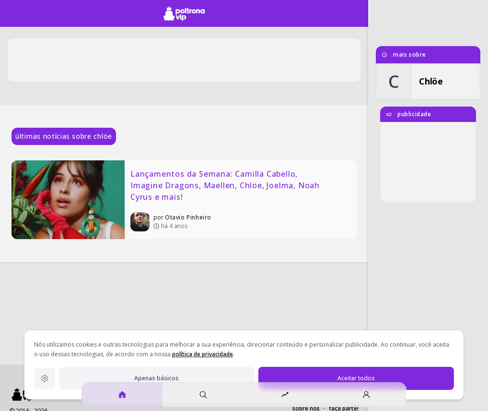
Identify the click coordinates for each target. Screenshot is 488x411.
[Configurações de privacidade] (44, 378)
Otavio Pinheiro (188, 217)
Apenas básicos (156, 378)
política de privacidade (202, 354)
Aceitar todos (356, 378)
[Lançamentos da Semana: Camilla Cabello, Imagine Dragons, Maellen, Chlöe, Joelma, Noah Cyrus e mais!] (184, 199)
